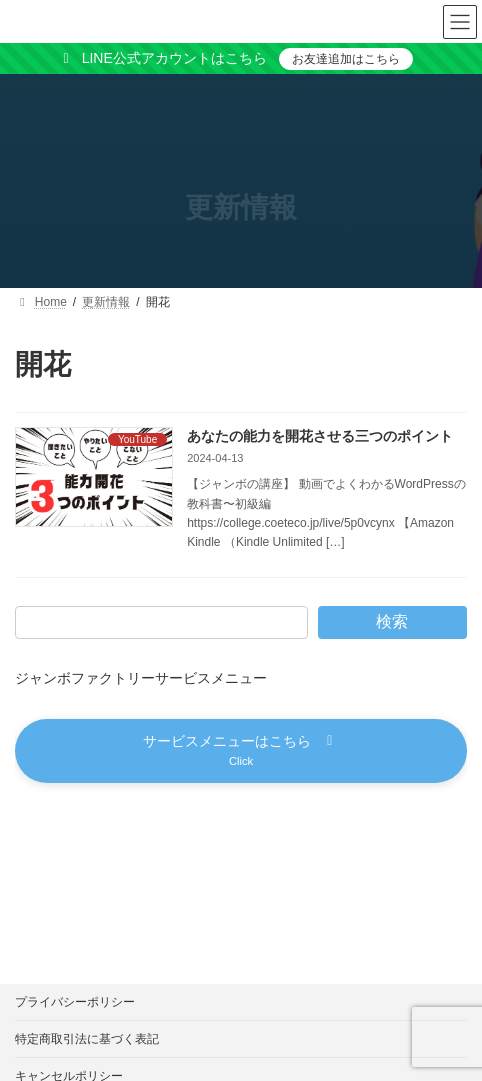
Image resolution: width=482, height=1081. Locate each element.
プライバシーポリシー (75, 1002)
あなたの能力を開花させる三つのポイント (320, 436)
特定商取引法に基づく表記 (87, 1039)
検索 (392, 621)
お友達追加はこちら (346, 59)
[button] (241, 751)
